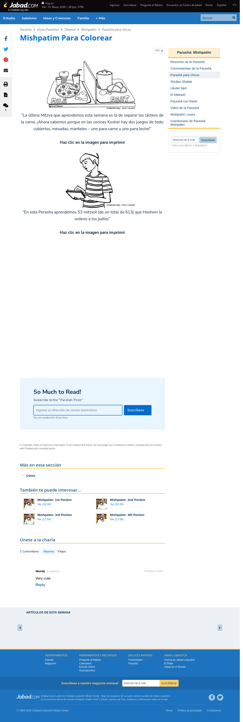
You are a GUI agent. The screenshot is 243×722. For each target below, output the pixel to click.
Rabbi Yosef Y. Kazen (97, 699)
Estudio (9, 18)
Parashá (26, 29)
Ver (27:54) (44, 519)
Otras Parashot (48, 29)
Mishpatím (89, 29)
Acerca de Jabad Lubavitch (179, 659)
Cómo (30, 475)
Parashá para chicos (116, 29)
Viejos (61, 551)
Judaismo (132, 699)
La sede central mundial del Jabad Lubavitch (147, 696)
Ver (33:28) (117, 504)
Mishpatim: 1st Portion (54, 500)
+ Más (100, 18)
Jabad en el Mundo (175, 666)
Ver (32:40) (44, 504)
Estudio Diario (87, 666)
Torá (123, 699)
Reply (40, 585)
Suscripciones (87, 670)
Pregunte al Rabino (151, 5)
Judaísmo (29, 18)
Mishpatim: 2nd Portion (127, 500)
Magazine (50, 663)
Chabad (70, 696)
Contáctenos (214, 710)
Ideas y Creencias (57, 18)
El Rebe (168, 663)
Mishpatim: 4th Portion (127, 515)
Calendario (85, 663)
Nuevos (49, 551)
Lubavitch (80, 696)
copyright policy (47, 448)
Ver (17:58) (117, 519)
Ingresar (114, 5)
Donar (209, 5)
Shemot (70, 29)
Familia (83, 18)
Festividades (135, 659)
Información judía (148, 699)
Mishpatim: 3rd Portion (54, 515)
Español (221, 5)
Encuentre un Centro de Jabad (184, 5)
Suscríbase (130, 5)
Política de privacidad (190, 710)
